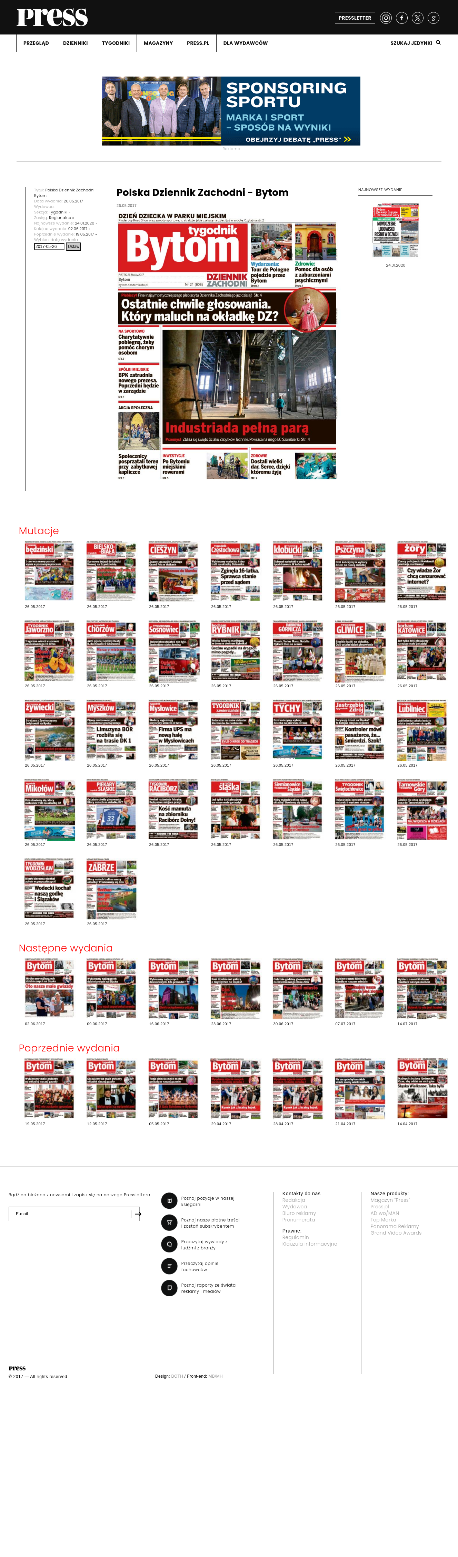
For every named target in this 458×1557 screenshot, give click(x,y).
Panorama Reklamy (394, 1226)
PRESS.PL (198, 43)
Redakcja (293, 1200)
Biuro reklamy (299, 1213)
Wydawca (294, 1206)
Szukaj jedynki (411, 43)
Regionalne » (61, 217)
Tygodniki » (59, 212)
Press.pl (379, 1206)
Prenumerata (298, 1219)
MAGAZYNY (158, 43)
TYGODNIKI (116, 43)
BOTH (177, 1376)
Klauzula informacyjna (310, 1243)
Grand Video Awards (395, 1232)
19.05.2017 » (86, 234)
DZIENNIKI (75, 43)
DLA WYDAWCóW (245, 43)
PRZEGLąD (36, 43)
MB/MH (215, 1376)
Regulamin (295, 1237)
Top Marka (383, 1219)
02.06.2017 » (79, 228)
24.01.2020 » (86, 223)
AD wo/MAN (384, 1213)
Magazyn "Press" (390, 1200)
